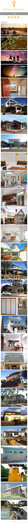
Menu (13, 13)
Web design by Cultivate (24, 522)
